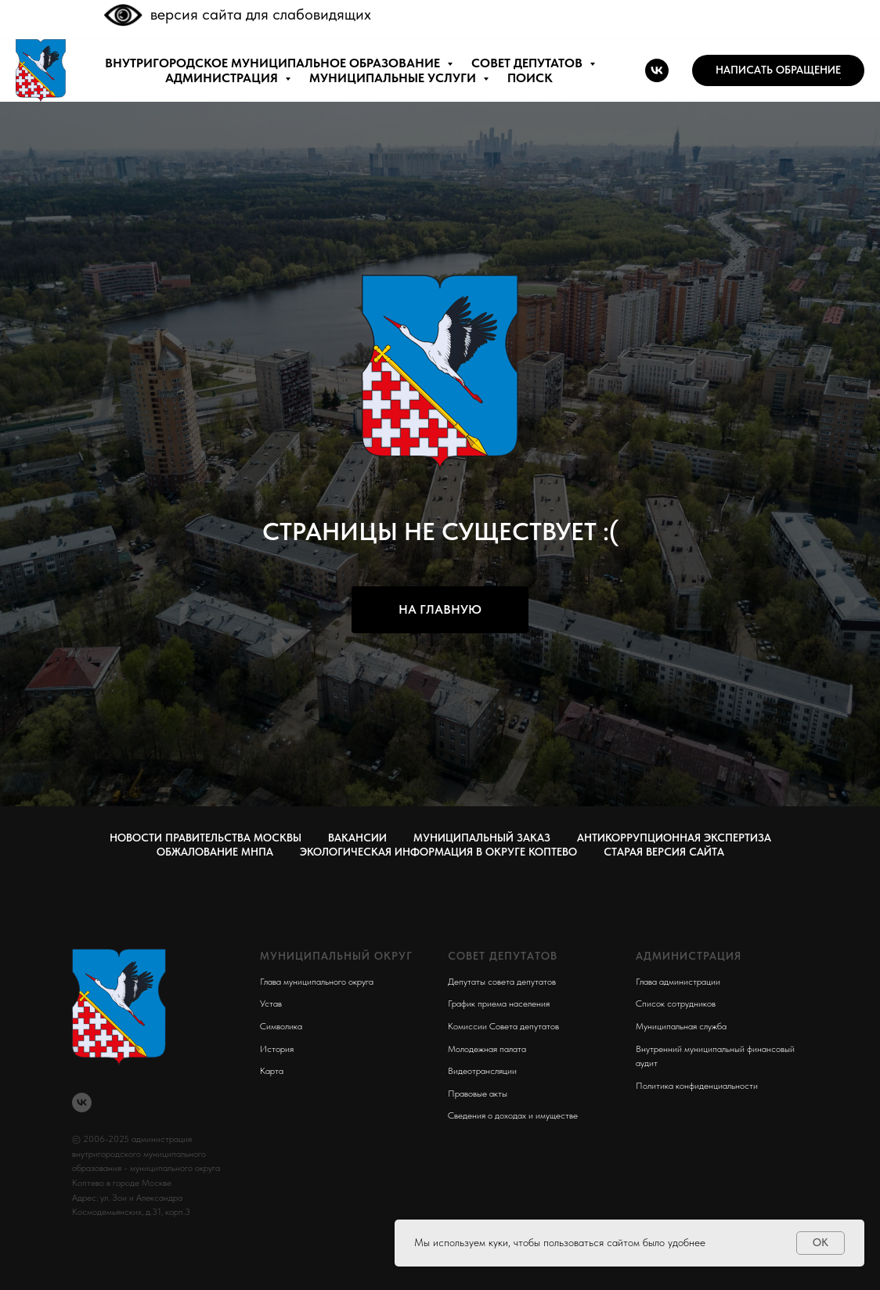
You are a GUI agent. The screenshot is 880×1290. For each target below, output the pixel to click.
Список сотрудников (676, 1003)
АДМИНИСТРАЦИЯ (223, 77)
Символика (281, 1026)
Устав (271, 1003)
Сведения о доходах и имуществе (513, 1115)
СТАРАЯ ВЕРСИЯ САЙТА (664, 851)
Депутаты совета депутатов (502, 981)
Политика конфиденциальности (697, 1085)
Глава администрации (678, 981)
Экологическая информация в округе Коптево (438, 851)
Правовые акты (477, 1093)
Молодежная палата (487, 1048)
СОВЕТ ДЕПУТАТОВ (528, 63)
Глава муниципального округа (316, 981)
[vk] (657, 70)
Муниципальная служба (681, 1026)
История (277, 1048)
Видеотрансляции (482, 1070)
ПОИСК (530, 77)
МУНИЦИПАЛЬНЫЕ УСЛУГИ (394, 77)
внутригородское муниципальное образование (274, 63)
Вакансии (357, 837)
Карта (271, 1070)
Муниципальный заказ (481, 837)
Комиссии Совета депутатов (503, 1026)
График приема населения (499, 1003)
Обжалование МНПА (215, 851)
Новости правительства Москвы (205, 837)
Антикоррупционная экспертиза (674, 837)
